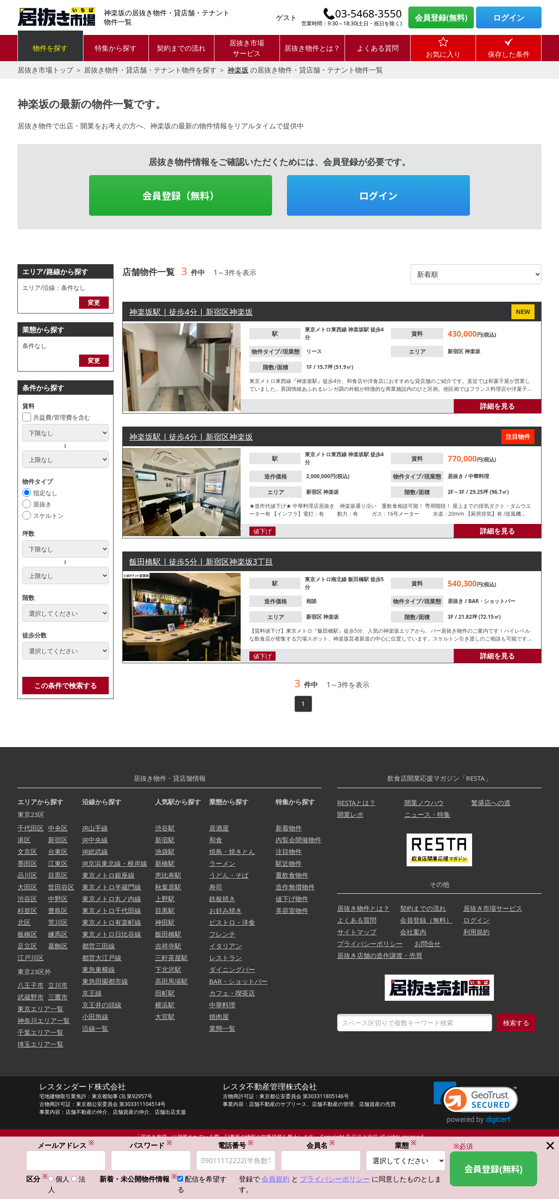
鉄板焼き (222, 898)
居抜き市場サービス (246, 48)
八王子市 (30, 985)
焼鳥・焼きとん (232, 851)
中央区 (58, 827)
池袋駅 (165, 851)
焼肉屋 (219, 1016)
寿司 (215, 886)
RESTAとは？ (356, 802)
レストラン (225, 957)
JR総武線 (94, 851)
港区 (24, 839)
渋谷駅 (165, 827)
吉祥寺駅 (168, 945)
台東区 (58, 851)
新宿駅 (165, 839)
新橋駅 (165, 863)
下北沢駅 (168, 969)
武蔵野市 (30, 996)
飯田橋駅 (359, 579)
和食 (215, 839)
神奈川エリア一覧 (43, 1020)
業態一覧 (222, 1028)
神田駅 (165, 922)
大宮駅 (165, 1016)
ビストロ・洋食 (232, 922)
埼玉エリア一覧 (40, 1044)
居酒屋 (219, 827)
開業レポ (350, 814)
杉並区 (27, 910)
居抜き (42, 504)
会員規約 (276, 1179)
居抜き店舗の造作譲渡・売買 (379, 955)
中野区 (58, 898)
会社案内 (413, 931)
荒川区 (58, 922)
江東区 (58, 863)
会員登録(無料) (441, 17)
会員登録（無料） (180, 195)
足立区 (27, 945)
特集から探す (116, 48)
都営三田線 (98, 945)
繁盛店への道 (491, 802)
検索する (516, 1022)
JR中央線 (94, 839)
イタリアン (225, 945)
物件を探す (50, 48)
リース (314, 351)
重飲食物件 (292, 875)
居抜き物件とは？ (312, 48)
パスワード (151, 1145)
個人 (62, 1179)
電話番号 (236, 1145)
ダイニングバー (232, 969)
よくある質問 (378, 48)
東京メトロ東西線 (326, 329)
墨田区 (27, 863)
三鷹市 (58, 996)
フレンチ (222, 934)
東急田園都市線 (105, 981)
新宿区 (456, 351)
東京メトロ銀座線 (108, 875)
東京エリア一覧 (40, 1008)
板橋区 (27, 934)
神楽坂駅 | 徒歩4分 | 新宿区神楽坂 (191, 312)
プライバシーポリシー (370, 943)
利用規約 (476, 931)
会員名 (321, 1145)
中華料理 (478, 476)
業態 (406, 1145)
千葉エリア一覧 (40, 1032)
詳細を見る (497, 406)
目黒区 (58, 875)
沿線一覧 (95, 1028)
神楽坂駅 (359, 329)
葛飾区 (58, 945)
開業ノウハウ (424, 802)
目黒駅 (165, 910)
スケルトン (48, 515)
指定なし (45, 493)
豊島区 (58, 910)
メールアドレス (66, 1145)
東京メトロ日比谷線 (111, 934)
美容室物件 (292, 910)
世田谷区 (61, 886)
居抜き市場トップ (45, 70)
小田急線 (95, 1016)
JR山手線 (94, 827)
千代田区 (30, 827)
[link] (476, 1103)
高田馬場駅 (171, 981)
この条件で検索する (65, 685)
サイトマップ (356, 931)
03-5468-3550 (368, 13)
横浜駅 (165, 1004)
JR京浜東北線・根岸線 (114, 863)
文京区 (27, 851)
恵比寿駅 (168, 875)
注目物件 (289, 851)
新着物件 (289, 827)
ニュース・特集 (427, 814)
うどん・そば (228, 875)
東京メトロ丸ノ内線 (111, 898)
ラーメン (222, 863)
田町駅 (165, 993)
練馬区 (58, 934)
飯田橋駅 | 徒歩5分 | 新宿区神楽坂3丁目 (201, 561)
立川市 (58, 985)
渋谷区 (27, 898)
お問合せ (427, 943)
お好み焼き (225, 910)
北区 (24, 922)
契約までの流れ (181, 48)
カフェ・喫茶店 (232, 993)
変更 (94, 302)
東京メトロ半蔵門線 (111, 886)
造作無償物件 (295, 886)
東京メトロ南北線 (326, 579)
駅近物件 (289, 863)
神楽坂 (238, 70)
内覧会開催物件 (298, 839)
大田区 (27, 886)
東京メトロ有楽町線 (111, 922)
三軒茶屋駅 (171, 957)
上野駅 (165, 898)
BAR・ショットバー (491, 601)
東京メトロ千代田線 (111, 910)
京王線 (92, 993)
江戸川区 (30, 957)
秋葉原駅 (168, 886)
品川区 (27, 875)
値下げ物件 (292, 898)
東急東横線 (98, 969)
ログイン (508, 17)
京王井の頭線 (101, 1004)
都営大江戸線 (101, 957)
